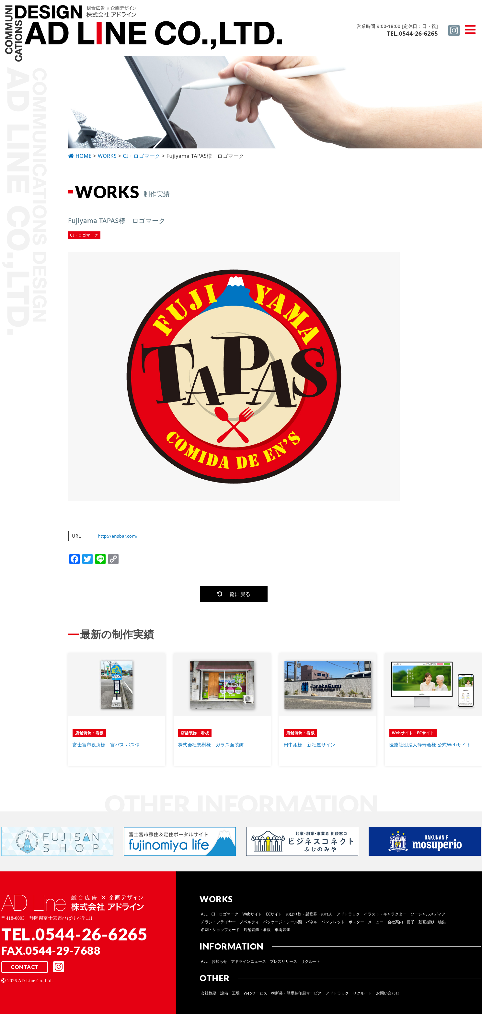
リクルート (310, 963)
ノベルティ (249, 923)
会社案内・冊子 (401, 923)
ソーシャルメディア (427, 915)
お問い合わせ (387, 994)
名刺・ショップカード (220, 931)
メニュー (376, 923)
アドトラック (348, 915)
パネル (311, 923)
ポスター (356, 923)
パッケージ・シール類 (282, 923)
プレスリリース (283, 963)
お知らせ (219, 963)
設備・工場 (230, 994)
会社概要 (208, 994)
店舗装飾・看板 (257, 931)
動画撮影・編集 (432, 923)
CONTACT (25, 969)
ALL (204, 915)
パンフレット (333, 923)
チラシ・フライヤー (218, 923)
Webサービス (255, 994)
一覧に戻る (234, 595)
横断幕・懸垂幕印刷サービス (296, 994)
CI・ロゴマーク (225, 915)
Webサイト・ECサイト (262, 915)
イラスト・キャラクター (385, 915)
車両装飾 (282, 931)
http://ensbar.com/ (119, 536)
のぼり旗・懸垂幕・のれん (309, 915)
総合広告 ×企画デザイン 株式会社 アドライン (144, 34)
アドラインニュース (248, 963)
